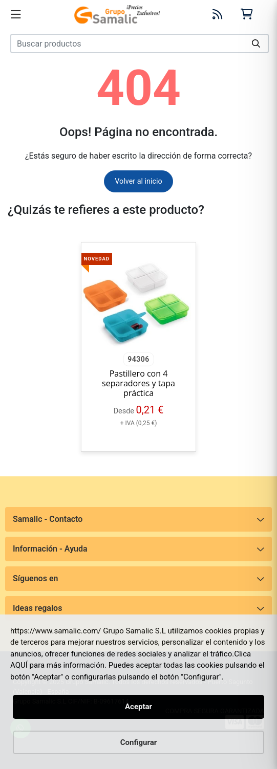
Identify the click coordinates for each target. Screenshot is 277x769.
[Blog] (217, 14)
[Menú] (16, 14)
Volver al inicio (138, 181)
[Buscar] (256, 43)
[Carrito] (246, 14)
